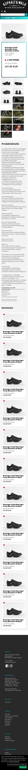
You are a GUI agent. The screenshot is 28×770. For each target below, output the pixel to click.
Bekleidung (7, 18)
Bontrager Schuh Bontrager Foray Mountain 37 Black (13, 390)
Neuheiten (7, 725)
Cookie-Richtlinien (14, 761)
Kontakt (7, 752)
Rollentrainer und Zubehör (11, 716)
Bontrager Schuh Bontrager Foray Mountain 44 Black (13, 332)
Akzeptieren (23, 767)
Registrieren (8, 738)
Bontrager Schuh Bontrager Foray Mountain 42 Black (13, 505)
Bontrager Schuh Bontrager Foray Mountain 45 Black (13, 534)
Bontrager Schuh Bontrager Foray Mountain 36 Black (13, 361)
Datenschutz (8, 754)
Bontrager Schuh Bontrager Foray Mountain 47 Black (13, 592)
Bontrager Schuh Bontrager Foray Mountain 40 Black (13, 447)
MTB (18, 18)
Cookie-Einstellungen (13, 764)
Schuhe (13, 18)
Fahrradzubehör (9, 717)
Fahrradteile (8, 719)
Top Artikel (7, 702)
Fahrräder (7, 714)
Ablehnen (23, 764)
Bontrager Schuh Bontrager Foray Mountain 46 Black (13, 563)
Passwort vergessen (10, 740)
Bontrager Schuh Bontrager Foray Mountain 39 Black (13, 419)
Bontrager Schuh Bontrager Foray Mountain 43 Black (12, 49)
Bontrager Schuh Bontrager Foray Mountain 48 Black (13, 620)
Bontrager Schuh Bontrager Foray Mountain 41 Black (13, 476)
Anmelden (7, 737)
